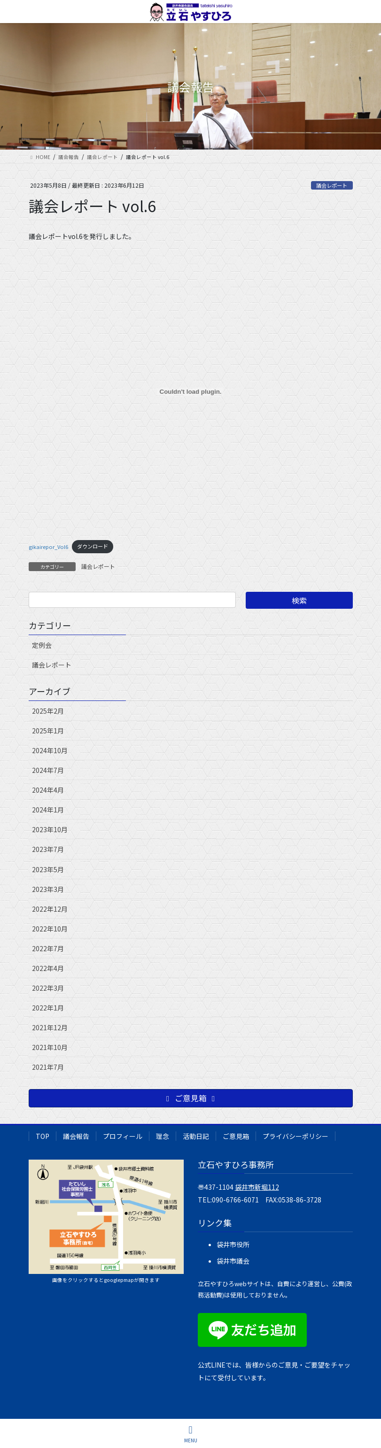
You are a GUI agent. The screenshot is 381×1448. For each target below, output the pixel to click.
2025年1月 (48, 730)
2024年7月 (48, 770)
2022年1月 (48, 1007)
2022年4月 (48, 968)
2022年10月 (50, 928)
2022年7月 (48, 948)
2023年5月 (48, 869)
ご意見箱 (236, 1136)
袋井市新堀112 (257, 1187)
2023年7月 (48, 849)
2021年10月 (50, 1047)
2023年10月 (50, 829)
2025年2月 (48, 711)
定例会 (42, 645)
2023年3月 (48, 889)
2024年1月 (48, 809)
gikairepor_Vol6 (48, 546)
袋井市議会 (233, 1260)
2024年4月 (48, 790)
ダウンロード (92, 546)
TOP (42, 1136)
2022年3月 (48, 988)
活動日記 (196, 1136)
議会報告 (76, 1136)
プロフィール (122, 1136)
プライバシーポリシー (295, 1136)
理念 (162, 1136)
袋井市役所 (233, 1244)
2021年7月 (48, 1067)
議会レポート (331, 185)
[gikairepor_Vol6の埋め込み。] (191, 392)
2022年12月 (50, 909)
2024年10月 (50, 750)
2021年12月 (50, 1027)
